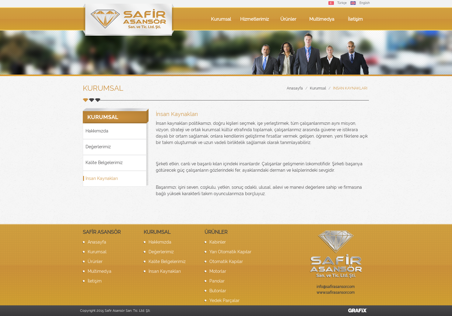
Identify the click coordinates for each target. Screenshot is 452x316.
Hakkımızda (97, 130)
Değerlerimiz (98, 146)
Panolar (217, 281)
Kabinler (217, 242)
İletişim (355, 19)
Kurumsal (221, 19)
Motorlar (217, 271)
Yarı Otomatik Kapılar (230, 251)
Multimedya (321, 19)
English (364, 3)
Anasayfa (295, 88)
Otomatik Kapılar (226, 261)
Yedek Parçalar (224, 300)
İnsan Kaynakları (350, 88)
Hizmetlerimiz (254, 19)
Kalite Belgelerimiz (104, 162)
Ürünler (288, 19)
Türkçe (342, 3)
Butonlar (217, 290)
